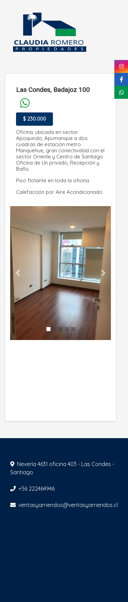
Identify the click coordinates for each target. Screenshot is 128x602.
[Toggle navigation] (118, 33)
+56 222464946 (36, 488)
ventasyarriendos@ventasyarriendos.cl (68, 504)
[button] (17, 273)
